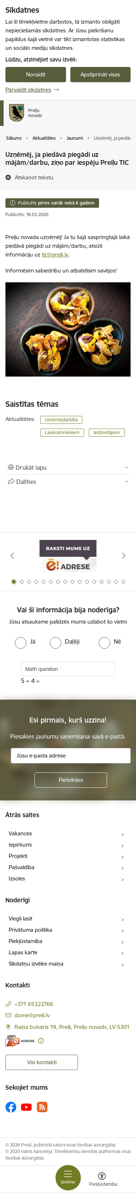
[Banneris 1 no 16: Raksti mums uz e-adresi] (68, 555)
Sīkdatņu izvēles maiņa (36, 963)
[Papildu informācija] (41, 1040)
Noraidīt (35, 74)
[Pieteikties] (70, 780)
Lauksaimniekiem (62, 432)
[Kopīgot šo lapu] (68, 482)
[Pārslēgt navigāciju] (68, 1177)
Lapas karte (23, 952)
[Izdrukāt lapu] (68, 467)
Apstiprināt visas (100, 74)
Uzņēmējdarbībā (61, 419)
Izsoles (17, 878)
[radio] (25, 641)
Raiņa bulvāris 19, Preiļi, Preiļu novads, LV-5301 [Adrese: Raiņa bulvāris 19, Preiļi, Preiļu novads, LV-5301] (72, 1026)
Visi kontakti (42, 1062)
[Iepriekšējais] (12, 555)
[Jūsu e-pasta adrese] (71, 755)
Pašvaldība (21, 867)
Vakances (20, 833)
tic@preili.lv (55, 254)
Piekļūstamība (25, 941)
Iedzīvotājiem (107, 432)
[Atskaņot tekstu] (34, 177)
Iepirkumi (20, 844)
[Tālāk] (124, 555)
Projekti (18, 855)
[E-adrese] (19, 1041)
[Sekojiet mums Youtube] (26, 1106)
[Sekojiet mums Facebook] (10, 1107)
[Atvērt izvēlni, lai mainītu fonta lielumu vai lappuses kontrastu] (102, 1180)
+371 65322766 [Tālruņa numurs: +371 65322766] (34, 1004)
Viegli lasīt (20, 918)
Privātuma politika (30, 929)
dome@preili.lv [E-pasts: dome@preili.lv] (32, 1015)
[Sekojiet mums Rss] (42, 1107)
